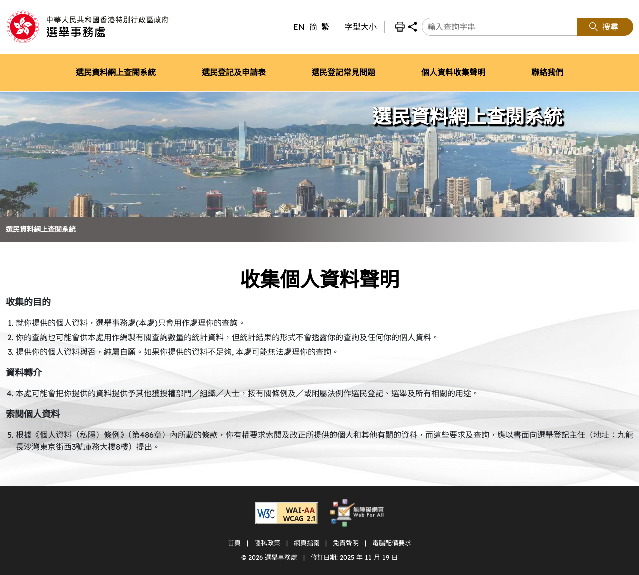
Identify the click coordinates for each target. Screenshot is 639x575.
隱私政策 (267, 543)
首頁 (234, 543)
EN (299, 27)
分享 (412, 27)
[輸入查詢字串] (499, 27)
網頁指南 (307, 543)
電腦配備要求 (391, 543)
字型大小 (361, 27)
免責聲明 (346, 543)
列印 (400, 27)
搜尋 (610, 27)
